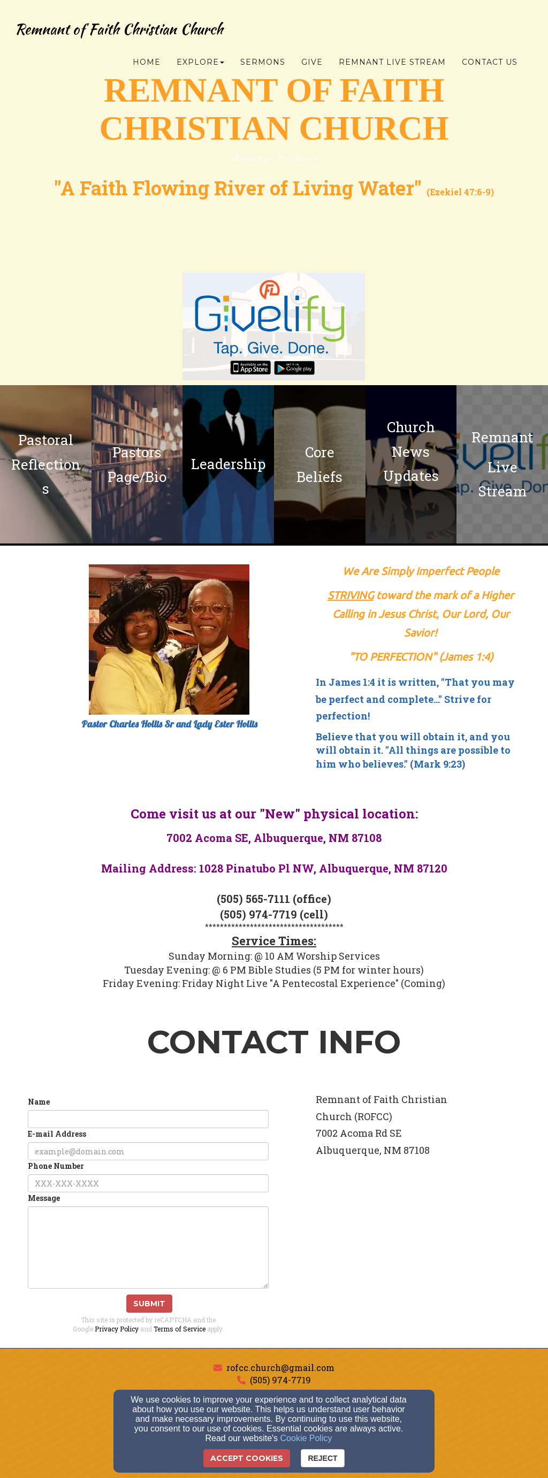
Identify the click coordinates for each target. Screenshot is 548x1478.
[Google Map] (421, 1251)
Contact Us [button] (489, 62)
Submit (149, 1303)
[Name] (148, 1119)
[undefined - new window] (502, 464)
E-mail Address (57, 1134)
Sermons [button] (262, 62)
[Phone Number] (148, 1183)
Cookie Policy (306, 1438)
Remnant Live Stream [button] (392, 62)
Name (39, 1102)
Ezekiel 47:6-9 (460, 191)
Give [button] (312, 62)
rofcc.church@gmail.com (280, 1367)
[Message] (148, 1247)
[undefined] (46, 464)
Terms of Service (180, 1328)
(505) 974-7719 (280, 1379)
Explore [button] (200, 62)
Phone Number (56, 1166)
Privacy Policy (117, 1328)
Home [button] (147, 62)
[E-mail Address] (148, 1151)
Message (44, 1198)
